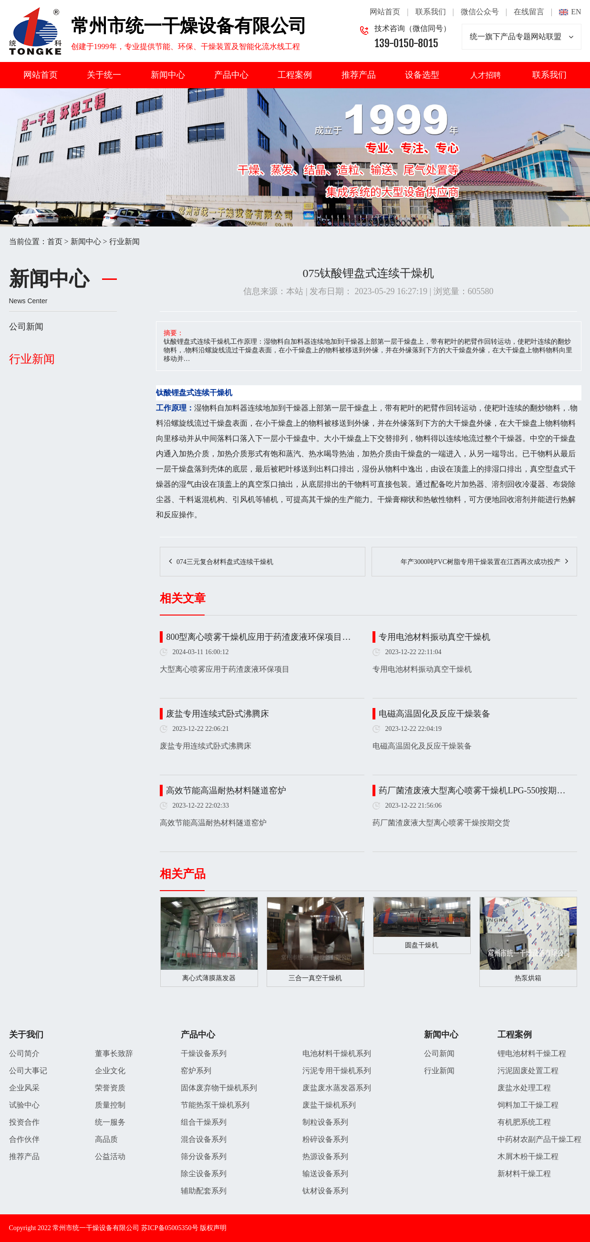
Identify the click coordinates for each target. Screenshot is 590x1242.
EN (576, 12)
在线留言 (529, 12)
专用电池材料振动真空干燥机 (434, 637)
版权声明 (213, 1228)
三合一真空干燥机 (315, 978)
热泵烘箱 (528, 978)
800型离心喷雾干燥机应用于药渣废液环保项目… (258, 637)
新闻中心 (168, 75)
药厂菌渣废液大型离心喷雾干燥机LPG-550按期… (472, 790)
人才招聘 (485, 75)
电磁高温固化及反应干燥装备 (434, 714)
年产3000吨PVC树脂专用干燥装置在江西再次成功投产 (480, 561)
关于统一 (104, 75)
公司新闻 (26, 326)
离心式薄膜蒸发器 (209, 978)
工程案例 (295, 75)
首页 (54, 241)
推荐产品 (359, 75)
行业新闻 (124, 241)
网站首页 (385, 12)
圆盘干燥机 (421, 945)
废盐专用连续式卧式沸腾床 (217, 714)
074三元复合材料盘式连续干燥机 (224, 561)
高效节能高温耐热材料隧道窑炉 (226, 790)
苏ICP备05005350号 (169, 1228)
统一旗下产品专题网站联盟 (521, 36)
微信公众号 (480, 12)
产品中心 (231, 75)
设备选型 (422, 75)
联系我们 (430, 12)
